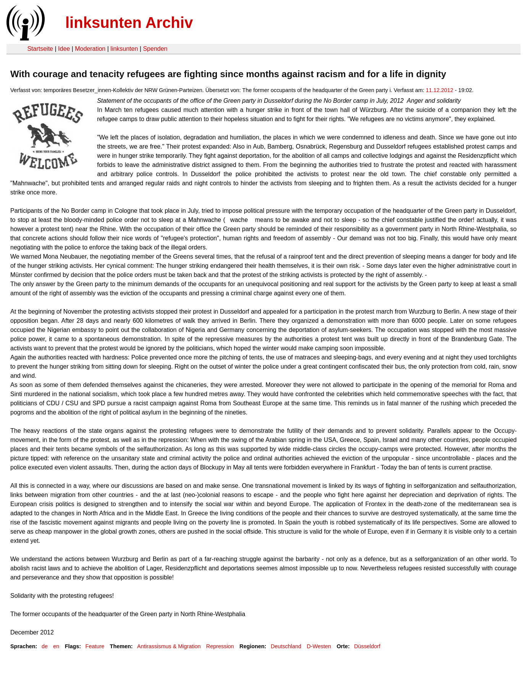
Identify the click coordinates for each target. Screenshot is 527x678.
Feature (95, 646)
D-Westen (319, 646)
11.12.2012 (439, 90)
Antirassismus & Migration (168, 646)
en (56, 646)
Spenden (155, 48)
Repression (220, 646)
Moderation (90, 48)
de (45, 646)
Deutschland (286, 646)
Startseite (40, 48)
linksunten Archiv (129, 22)
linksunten (124, 48)
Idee (64, 48)
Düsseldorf (367, 646)
